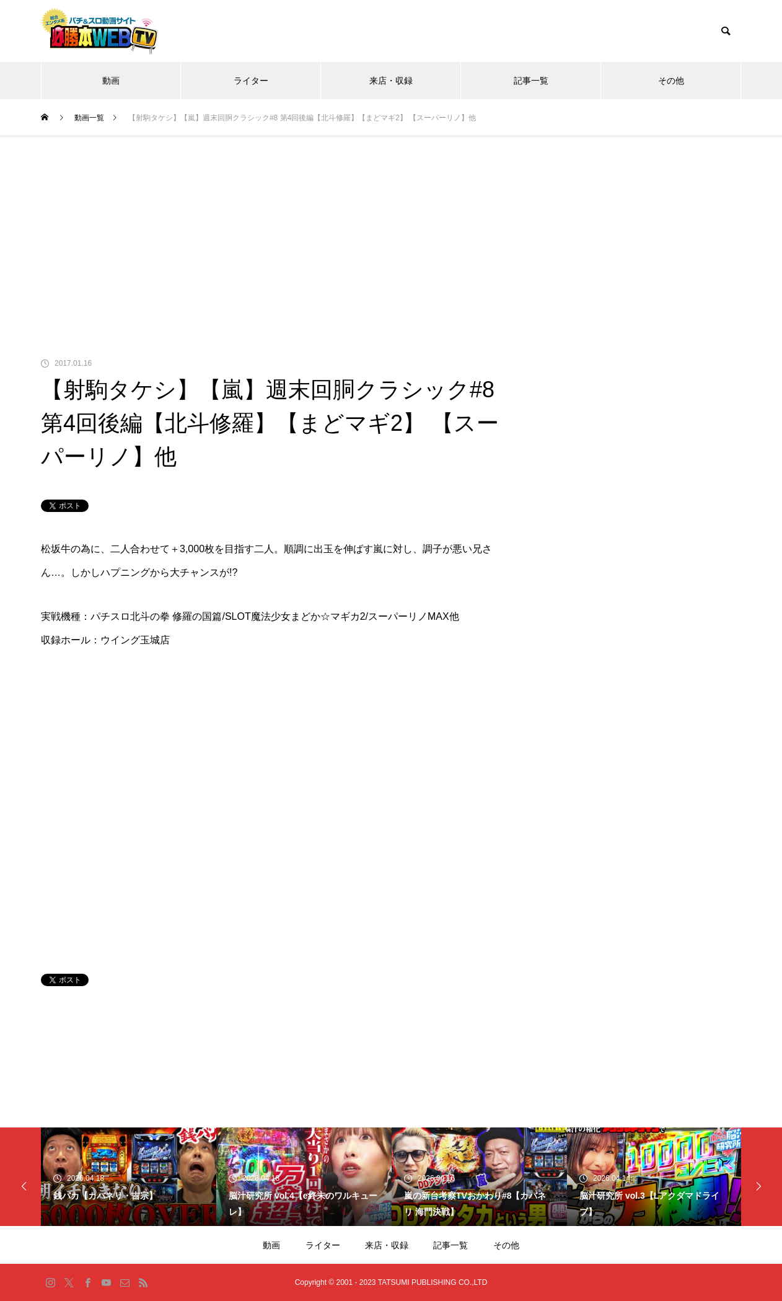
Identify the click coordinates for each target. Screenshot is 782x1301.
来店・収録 (391, 81)
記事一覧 (531, 81)
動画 (111, 81)
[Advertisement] (391, 229)
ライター (251, 81)
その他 (671, 81)
